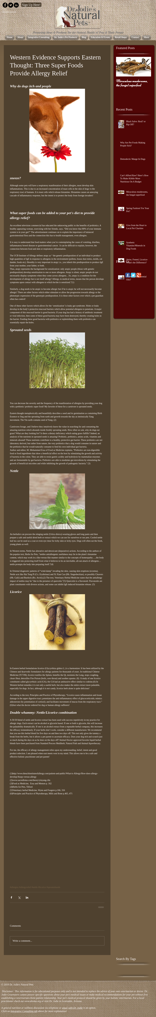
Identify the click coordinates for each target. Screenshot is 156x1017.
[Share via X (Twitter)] (19, 897)
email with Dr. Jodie (72, 1007)
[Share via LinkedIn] (26, 897)
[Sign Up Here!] (31, 5)
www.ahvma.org (32, 1001)
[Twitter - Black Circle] (10, 5)
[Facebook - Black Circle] (5, 5)
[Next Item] (146, 66)
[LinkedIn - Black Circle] (16, 5)
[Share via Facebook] (11, 897)
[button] (65, 37)
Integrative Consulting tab (24, 1011)
